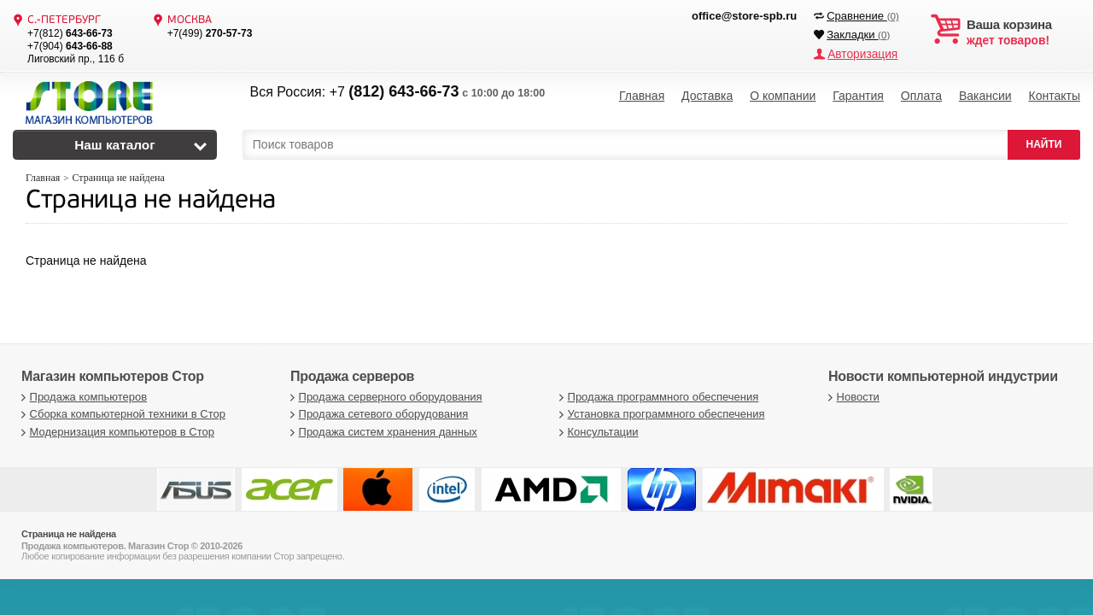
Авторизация (860, 53)
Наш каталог (114, 145)
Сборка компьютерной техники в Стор (121, 413)
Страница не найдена (151, 201)
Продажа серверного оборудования (384, 396)
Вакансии (985, 94)
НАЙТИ (1044, 144)
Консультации (597, 431)
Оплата (921, 94)
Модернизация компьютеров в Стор (115, 431)
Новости (852, 396)
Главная (641, 94)
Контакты (1054, 94)
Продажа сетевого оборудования (377, 413)
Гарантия (858, 94)
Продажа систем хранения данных (381, 431)
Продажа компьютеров (82, 396)
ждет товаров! (1023, 32)
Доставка (707, 94)
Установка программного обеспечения (659, 413)
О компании (782, 94)
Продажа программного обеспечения (656, 396)
